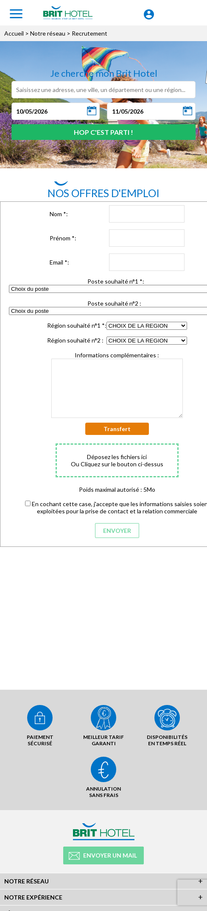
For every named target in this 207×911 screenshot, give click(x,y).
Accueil (14, 33)
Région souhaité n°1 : (76, 325)
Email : (59, 262)
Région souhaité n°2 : (75, 340)
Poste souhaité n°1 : (115, 281)
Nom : (59, 213)
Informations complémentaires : (117, 355)
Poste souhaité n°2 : (114, 303)
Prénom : (63, 238)
